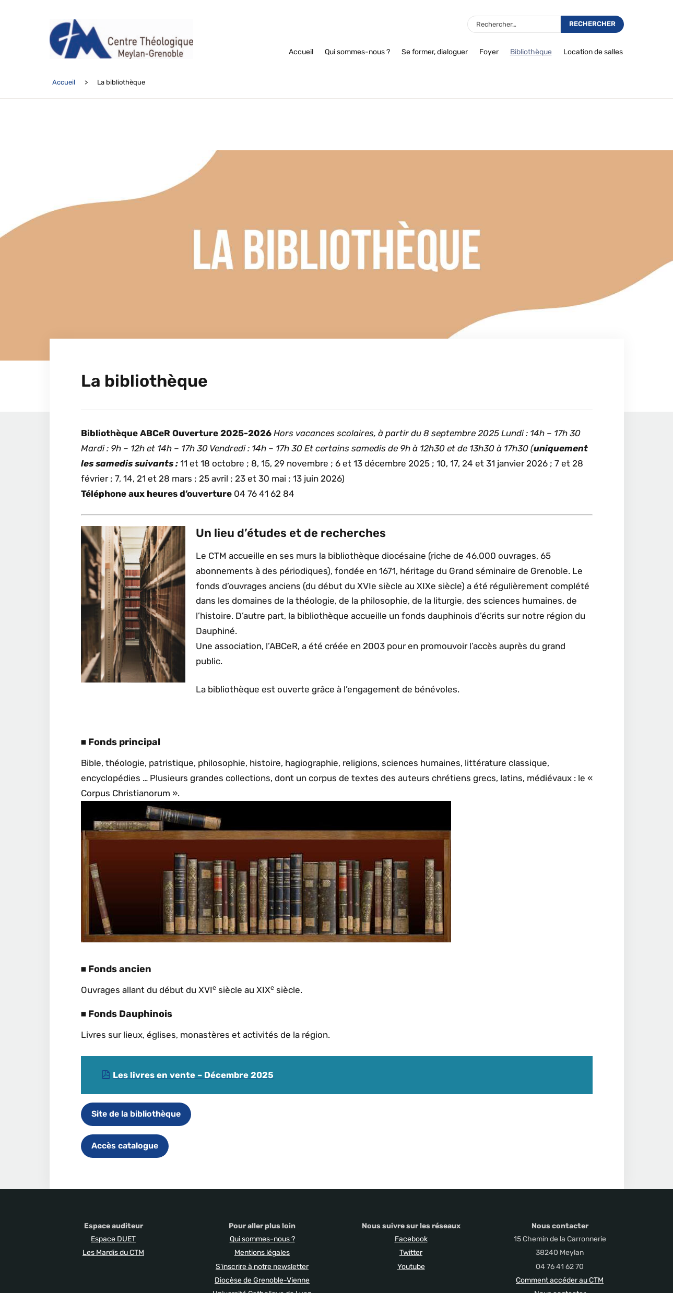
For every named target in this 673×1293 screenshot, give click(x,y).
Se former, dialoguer (435, 51)
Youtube (411, 1266)
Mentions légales (262, 1252)
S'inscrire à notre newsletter (262, 1266)
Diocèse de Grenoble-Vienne (262, 1279)
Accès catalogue (124, 1145)
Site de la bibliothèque (136, 1113)
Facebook (411, 1238)
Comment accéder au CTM (560, 1279)
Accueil (301, 51)
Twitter (410, 1252)
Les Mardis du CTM (113, 1252)
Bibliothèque (531, 51)
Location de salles (593, 51)
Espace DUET (113, 1238)
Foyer (489, 51)
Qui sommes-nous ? (357, 51)
